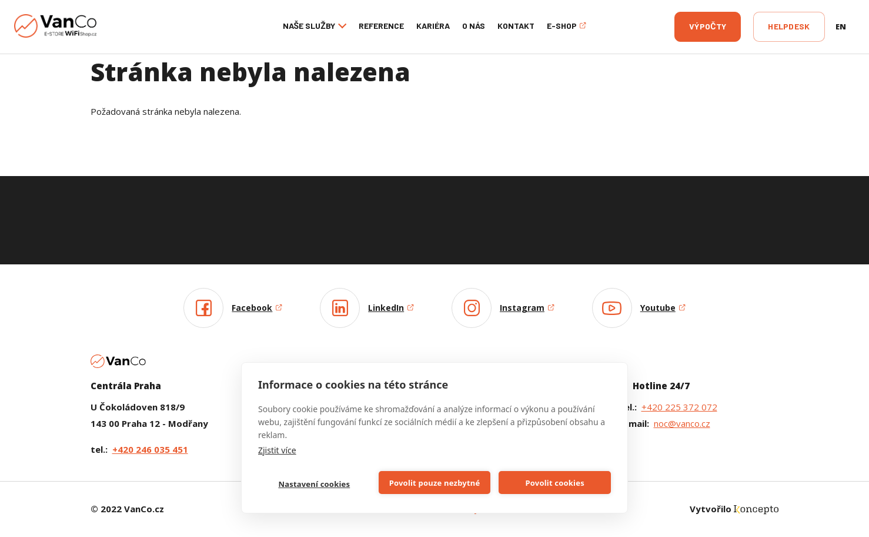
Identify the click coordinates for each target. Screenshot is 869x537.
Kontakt (515, 26)
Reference (381, 26)
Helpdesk (789, 26)
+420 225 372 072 (679, 407)
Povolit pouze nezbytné (434, 483)
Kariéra (433, 26)
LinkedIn (391, 307)
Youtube (663, 307)
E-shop (567, 26)
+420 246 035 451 (150, 449)
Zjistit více (277, 450)
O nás (473, 26)
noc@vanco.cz (682, 423)
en (840, 26)
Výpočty (707, 26)
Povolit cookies (554, 483)
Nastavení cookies (314, 484)
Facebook (257, 307)
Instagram (527, 307)
